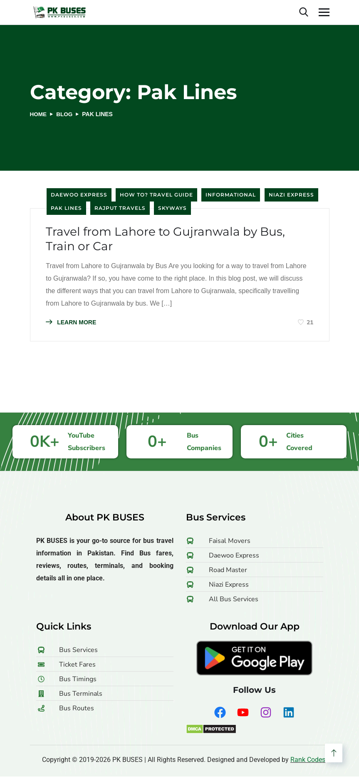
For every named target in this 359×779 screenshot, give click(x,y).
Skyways (172, 208)
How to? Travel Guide (156, 195)
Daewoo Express (79, 195)
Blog (65, 114)
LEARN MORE (72, 324)
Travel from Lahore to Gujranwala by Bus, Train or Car (174, 240)
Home (38, 114)
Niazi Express (291, 195)
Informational (230, 195)
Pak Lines (66, 208)
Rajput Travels (120, 208)
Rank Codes (307, 762)
